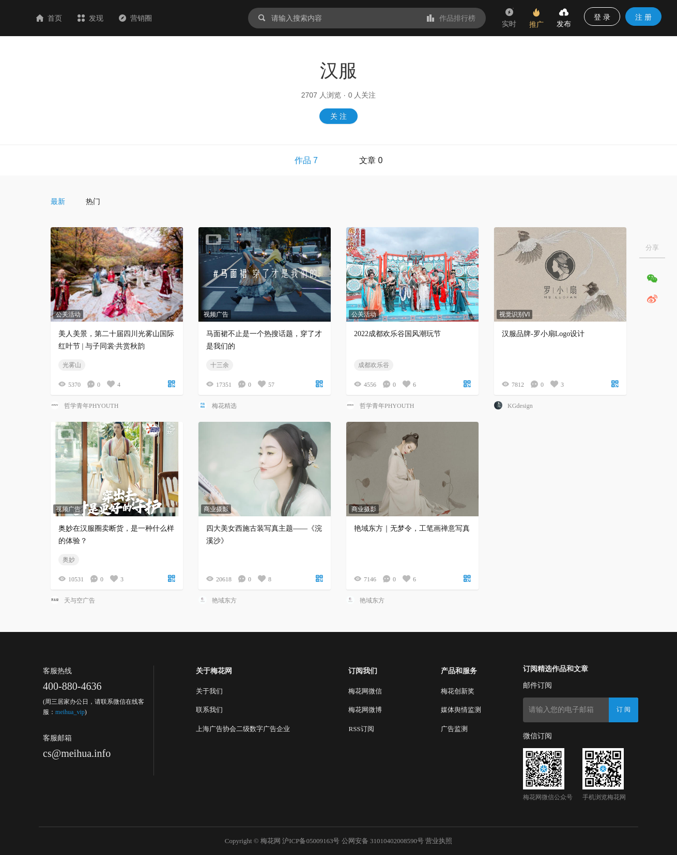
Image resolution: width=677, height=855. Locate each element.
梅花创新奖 (457, 691)
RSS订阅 (361, 729)
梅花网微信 (365, 691)
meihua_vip (70, 712)
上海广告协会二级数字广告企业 (243, 729)
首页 (111, 18)
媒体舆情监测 (461, 710)
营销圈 (196, 18)
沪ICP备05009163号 (311, 841)
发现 (152, 18)
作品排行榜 (451, 18)
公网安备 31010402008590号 (383, 841)
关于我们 (209, 691)
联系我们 (209, 710)
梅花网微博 (365, 710)
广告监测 (454, 729)
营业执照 (438, 841)
